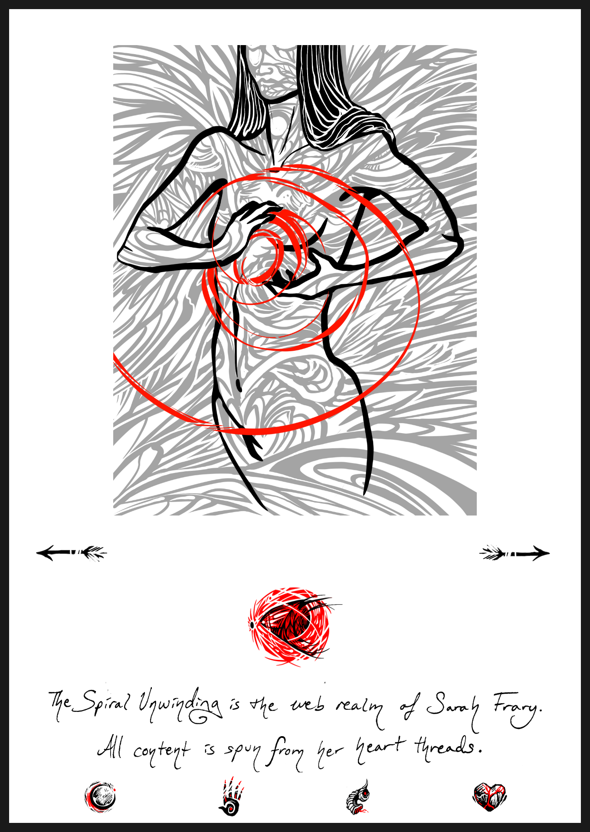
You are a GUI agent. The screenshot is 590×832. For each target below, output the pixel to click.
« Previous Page (83, 562)
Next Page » (524, 562)
